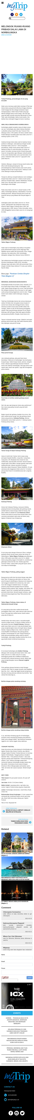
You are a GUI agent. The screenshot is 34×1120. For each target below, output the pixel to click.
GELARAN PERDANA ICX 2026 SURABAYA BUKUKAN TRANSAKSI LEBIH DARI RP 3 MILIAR (17, 1031)
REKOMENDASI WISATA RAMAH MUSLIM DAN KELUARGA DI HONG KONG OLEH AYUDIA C (17, 1040)
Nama (3, 954)
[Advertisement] (17, 54)
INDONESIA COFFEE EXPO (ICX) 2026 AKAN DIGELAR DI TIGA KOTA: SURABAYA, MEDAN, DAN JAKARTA (17, 1059)
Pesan (3, 968)
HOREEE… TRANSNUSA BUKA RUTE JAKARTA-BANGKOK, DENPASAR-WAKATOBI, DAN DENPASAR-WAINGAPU (17, 1020)
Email (3, 961)
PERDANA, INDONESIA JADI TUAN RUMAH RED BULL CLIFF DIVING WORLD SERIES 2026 (17, 1049)
